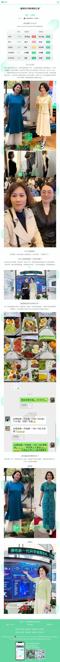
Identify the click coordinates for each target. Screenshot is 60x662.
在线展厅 (41, 629)
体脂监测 (41, 632)
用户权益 (30, 624)
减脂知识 (35, 632)
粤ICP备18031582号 (7, 636)
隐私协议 (49, 624)
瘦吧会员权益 (20, 632)
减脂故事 (28, 632)
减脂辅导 (35, 629)
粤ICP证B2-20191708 (22, 637)
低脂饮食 (28, 629)
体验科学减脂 (20, 629)
